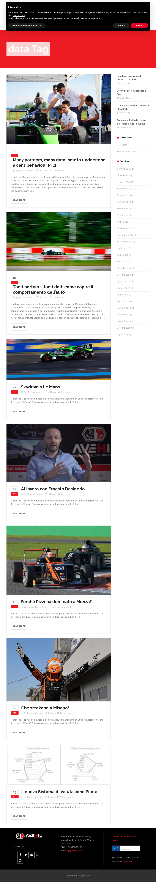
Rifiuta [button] (121, 25)
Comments (58, 170)
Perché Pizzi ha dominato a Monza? (56, 601)
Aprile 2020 (122, 294)
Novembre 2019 (125, 321)
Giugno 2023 (123, 195)
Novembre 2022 (125, 208)
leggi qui (127, 861)
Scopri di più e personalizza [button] (27, 25)
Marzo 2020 (123, 301)
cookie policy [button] (19, 15)
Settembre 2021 (125, 241)
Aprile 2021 (122, 255)
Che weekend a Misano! (45, 708)
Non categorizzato (126, 151)
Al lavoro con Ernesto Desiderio (53, 488)
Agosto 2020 (123, 281)
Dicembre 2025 (124, 175)
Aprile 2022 (122, 222)
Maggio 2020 (123, 288)
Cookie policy (119, 836)
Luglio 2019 (123, 334)
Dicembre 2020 (124, 268)
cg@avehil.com (74, 850)
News (45, 170)
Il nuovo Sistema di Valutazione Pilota (59, 791)
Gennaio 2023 (124, 202)
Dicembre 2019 (124, 314)
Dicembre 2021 (124, 228)
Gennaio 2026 (124, 169)
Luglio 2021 (122, 248)
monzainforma (26, 170)
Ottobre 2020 (124, 275)
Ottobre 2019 (124, 328)
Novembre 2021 (125, 235)
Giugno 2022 (123, 215)
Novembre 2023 (125, 188)
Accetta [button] (139, 25)
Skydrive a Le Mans (40, 386)
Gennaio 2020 (124, 308)
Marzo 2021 (123, 261)
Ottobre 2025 (124, 182)
